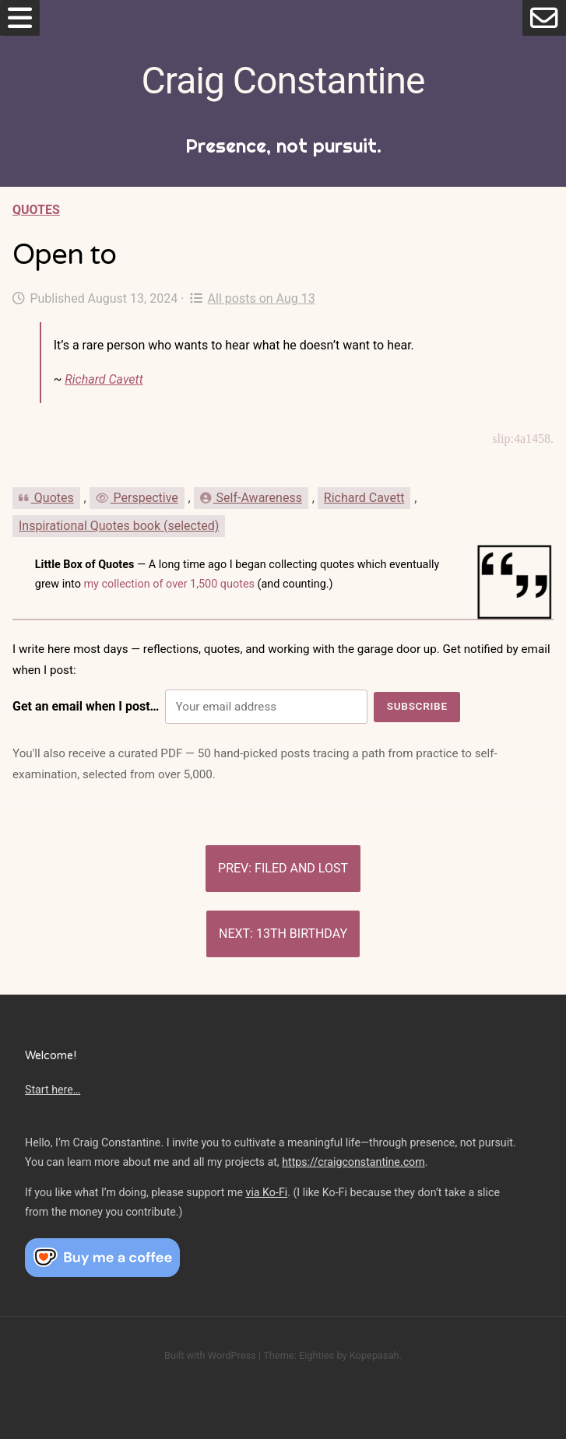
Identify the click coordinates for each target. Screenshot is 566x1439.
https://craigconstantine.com (353, 1162)
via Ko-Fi (267, 1192)
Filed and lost (301, 868)
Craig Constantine (283, 80)
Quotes (36, 209)
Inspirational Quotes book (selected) (119, 525)
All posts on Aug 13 (252, 298)
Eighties (316, 1355)
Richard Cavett (103, 379)
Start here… (52, 1089)
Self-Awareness (251, 497)
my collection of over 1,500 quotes (169, 584)
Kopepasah (374, 1355)
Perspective (137, 497)
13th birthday (301, 933)
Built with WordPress (210, 1355)
